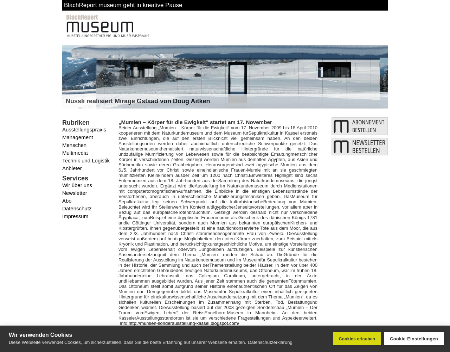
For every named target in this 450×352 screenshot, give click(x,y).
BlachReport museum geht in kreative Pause (123, 5)
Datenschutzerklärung (270, 342)
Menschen (74, 145)
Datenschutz (76, 208)
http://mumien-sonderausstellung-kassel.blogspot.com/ (184, 323)
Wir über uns (77, 185)
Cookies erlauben (357, 338)
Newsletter (74, 193)
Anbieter (72, 168)
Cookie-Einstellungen (414, 338)
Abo (67, 201)
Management (77, 137)
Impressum (75, 216)
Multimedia (75, 153)
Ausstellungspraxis (84, 129)
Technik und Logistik (86, 160)
